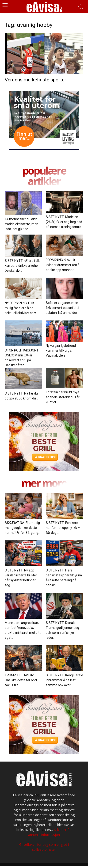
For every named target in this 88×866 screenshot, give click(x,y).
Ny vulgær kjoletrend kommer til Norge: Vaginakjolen (61, 350)
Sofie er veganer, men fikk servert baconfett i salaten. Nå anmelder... (62, 308)
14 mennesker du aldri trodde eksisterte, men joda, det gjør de (21, 224)
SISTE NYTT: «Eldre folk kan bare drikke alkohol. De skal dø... (22, 265)
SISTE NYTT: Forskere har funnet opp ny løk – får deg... (63, 528)
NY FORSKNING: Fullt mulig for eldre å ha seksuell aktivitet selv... (21, 308)
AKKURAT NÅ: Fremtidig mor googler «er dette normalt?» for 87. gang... (22, 528)
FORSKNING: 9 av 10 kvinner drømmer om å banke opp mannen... (63, 265)
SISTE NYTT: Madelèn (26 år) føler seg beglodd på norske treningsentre (64, 222)
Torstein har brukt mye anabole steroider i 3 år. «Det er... (63, 397)
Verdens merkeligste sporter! (36, 80)
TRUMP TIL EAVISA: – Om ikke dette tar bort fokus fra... (21, 680)
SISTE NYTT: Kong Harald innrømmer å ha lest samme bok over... (64, 680)
